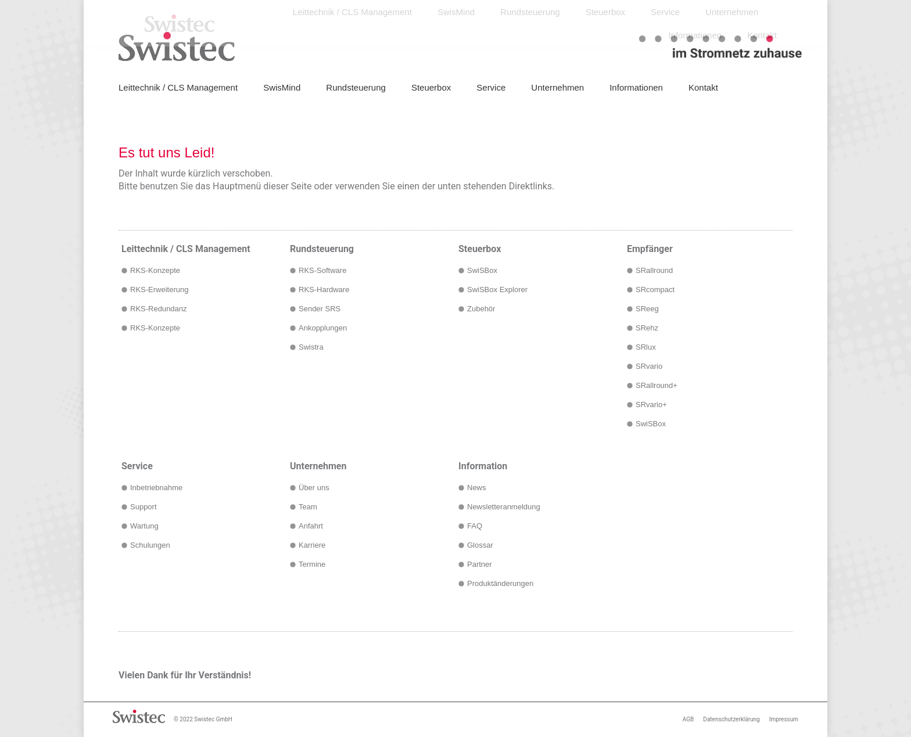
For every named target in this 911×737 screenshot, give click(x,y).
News (476, 487)
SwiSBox (482, 270)
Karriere (312, 545)
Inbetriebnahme (156, 487)
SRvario (649, 366)
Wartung (144, 526)
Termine (312, 564)
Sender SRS (319, 308)
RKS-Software (322, 270)
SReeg (647, 308)
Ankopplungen (323, 327)
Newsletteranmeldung (503, 506)
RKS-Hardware (324, 289)
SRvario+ (651, 404)
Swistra (311, 347)
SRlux (646, 347)
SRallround (654, 270)
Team (308, 506)
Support (143, 506)
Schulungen (150, 545)
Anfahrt (311, 526)
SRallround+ (656, 385)
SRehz (647, 327)
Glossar (480, 545)
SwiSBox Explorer (497, 289)
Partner (479, 564)
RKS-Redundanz (158, 308)
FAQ (474, 526)
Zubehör (481, 308)
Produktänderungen (500, 583)
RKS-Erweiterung (159, 289)
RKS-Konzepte (155, 270)
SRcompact (655, 289)
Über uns (314, 487)
